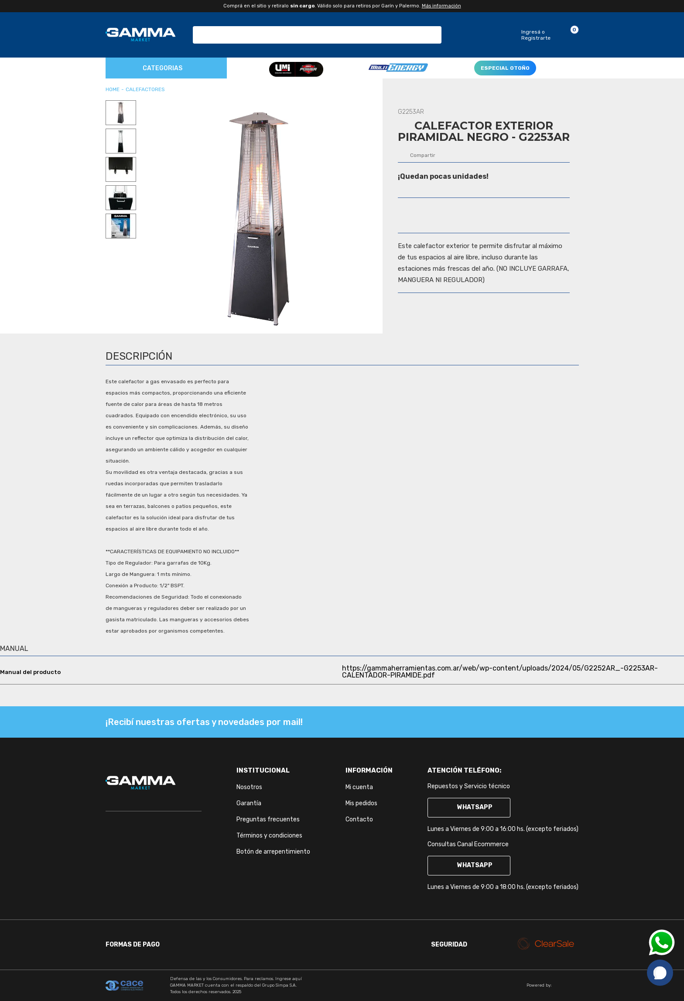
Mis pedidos (361, 803)
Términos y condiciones (269, 835)
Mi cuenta (359, 787)
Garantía (248, 803)
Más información (441, 6)
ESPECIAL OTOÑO (505, 68)
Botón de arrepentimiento (273, 851)
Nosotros (249, 787)
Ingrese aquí (288, 978)
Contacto (359, 819)
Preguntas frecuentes (268, 819)
